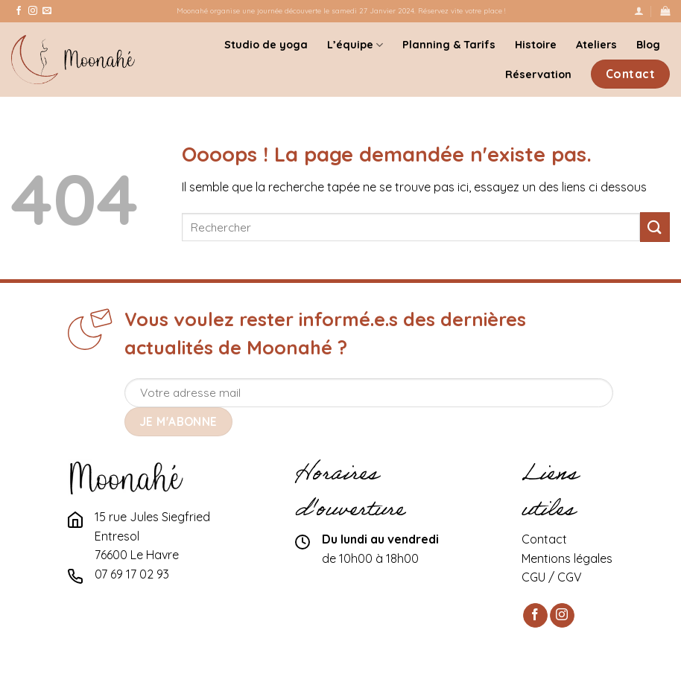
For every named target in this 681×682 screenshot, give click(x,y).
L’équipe (355, 45)
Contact (544, 539)
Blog (648, 44)
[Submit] (655, 226)
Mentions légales (567, 558)
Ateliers (596, 44)
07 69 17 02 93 (132, 574)
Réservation (538, 74)
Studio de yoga (266, 44)
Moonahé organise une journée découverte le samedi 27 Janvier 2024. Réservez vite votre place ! (341, 10)
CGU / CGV (552, 577)
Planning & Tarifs (448, 44)
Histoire (536, 44)
